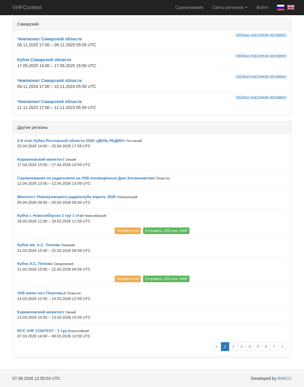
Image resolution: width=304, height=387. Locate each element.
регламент (278, 35)
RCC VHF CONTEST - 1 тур (42, 330)
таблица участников (251, 35)
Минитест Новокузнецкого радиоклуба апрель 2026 (66, 197)
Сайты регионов (230, 7)
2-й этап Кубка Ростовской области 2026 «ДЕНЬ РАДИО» (71, 140)
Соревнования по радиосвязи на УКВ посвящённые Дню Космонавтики (86, 178)
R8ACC (285, 378)
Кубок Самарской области (44, 59)
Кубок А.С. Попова (35, 263)
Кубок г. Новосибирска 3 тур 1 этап (50, 215)
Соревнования (189, 7)
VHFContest (27, 7)
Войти (262, 7)
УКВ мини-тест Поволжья (41, 293)
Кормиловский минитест (40, 159)
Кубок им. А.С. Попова (38, 245)
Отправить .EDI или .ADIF (166, 231)
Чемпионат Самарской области (49, 39)
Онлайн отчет (127, 231)
